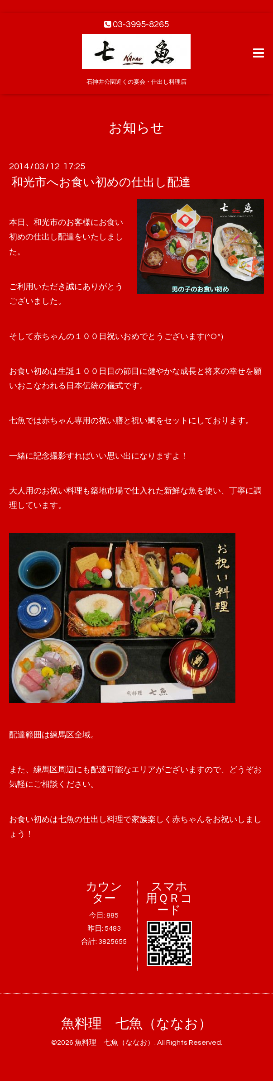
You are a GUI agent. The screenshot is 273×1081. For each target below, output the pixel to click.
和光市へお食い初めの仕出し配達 (101, 182)
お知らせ (136, 128)
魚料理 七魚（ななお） (136, 1024)
